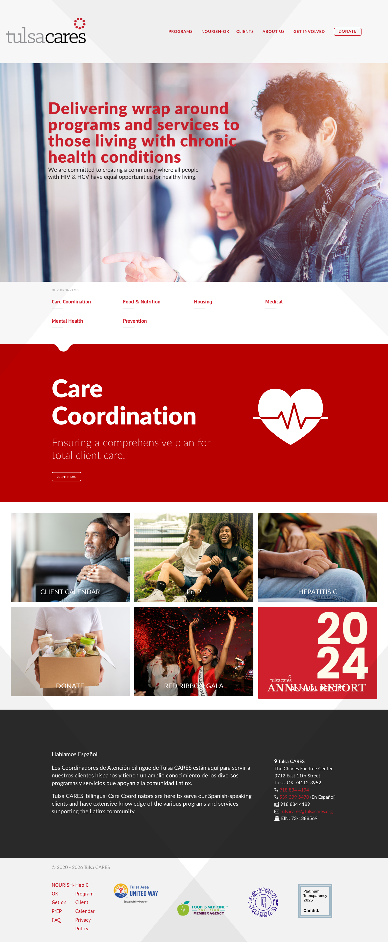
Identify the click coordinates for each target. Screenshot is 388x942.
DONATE (70, 686)
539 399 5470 (294, 797)
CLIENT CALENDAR (70, 592)
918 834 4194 (294, 790)
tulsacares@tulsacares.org (306, 811)
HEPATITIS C (317, 592)
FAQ (56, 920)
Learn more (67, 477)
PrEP (194, 592)
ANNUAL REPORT (318, 689)
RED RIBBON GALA (193, 686)
